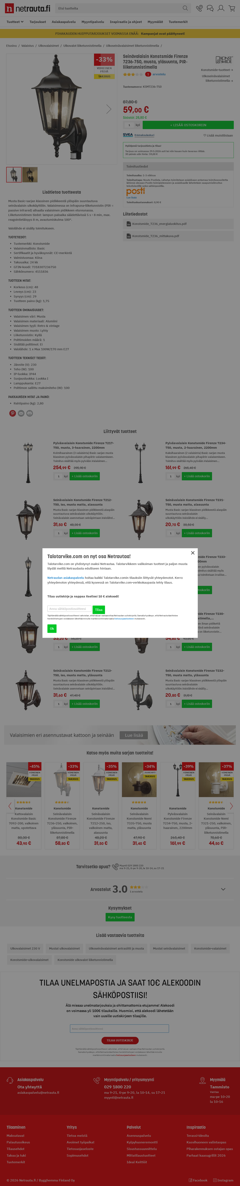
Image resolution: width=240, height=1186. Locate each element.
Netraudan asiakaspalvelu (65, 578)
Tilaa (99, 610)
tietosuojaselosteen (124, 618)
